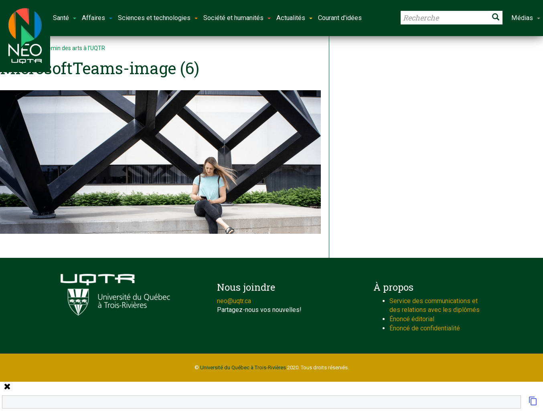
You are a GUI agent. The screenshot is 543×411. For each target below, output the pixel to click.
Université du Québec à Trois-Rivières (243, 367)
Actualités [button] (294, 18)
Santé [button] (64, 18)
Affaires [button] (97, 18)
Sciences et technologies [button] (158, 18)
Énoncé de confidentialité (424, 328)
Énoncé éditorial (411, 319)
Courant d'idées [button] (340, 18)
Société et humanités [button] (237, 18)
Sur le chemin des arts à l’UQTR (65, 48)
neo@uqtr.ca (234, 301)
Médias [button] (525, 18)
